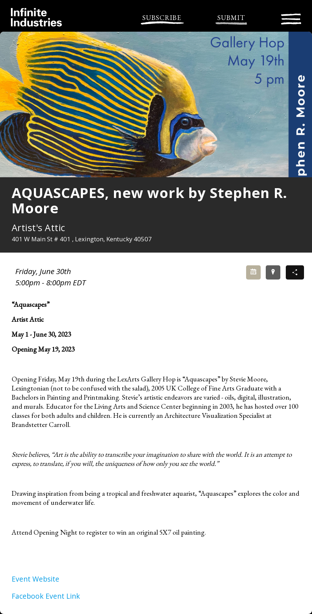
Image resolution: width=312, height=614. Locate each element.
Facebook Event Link (46, 596)
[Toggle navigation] (291, 18)
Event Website (35, 579)
